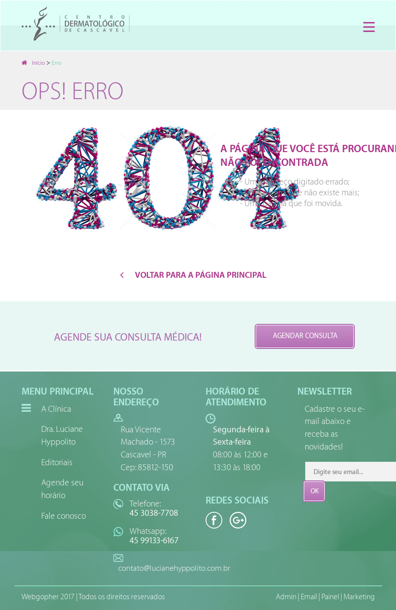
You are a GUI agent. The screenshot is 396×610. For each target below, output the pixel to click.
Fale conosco (63, 516)
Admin (286, 597)
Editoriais (57, 462)
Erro (56, 63)
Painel (330, 597)
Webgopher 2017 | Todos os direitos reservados (93, 597)
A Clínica (56, 409)
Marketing (359, 597)
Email (309, 597)
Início (33, 63)
